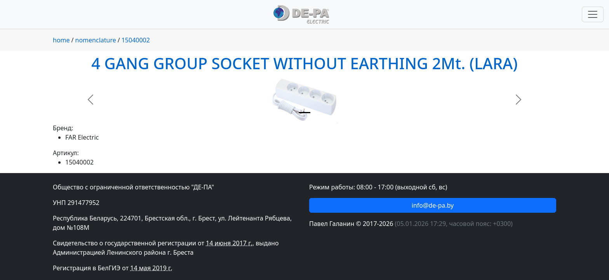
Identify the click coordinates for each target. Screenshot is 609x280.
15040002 (136, 40)
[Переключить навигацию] (593, 14)
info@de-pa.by (433, 205)
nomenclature (95, 40)
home (61, 40)
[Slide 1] (304, 112)
